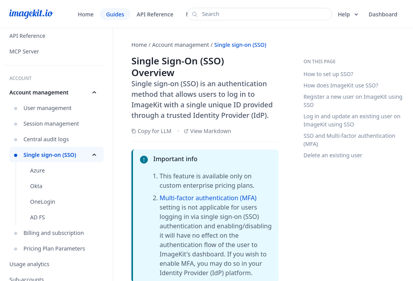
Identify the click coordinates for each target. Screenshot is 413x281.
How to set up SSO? (328, 74)
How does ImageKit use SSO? (340, 85)
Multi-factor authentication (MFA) (208, 198)
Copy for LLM (151, 131)
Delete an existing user (332, 155)
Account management (180, 44)
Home (139, 44)
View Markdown (207, 131)
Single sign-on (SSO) (240, 44)
